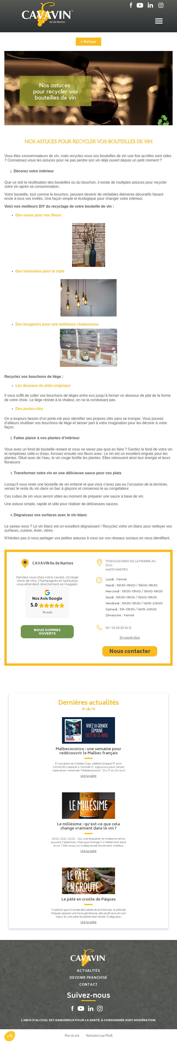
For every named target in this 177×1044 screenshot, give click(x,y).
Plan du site (72, 1035)
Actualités (88, 971)
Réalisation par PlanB (99, 1035)
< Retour (88, 42)
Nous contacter (129, 651)
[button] (9, 1036)
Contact (88, 985)
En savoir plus (130, 638)
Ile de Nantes (57, 22)
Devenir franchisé (88, 978)
